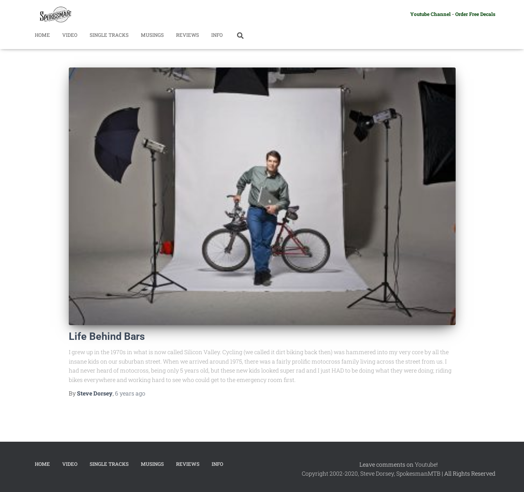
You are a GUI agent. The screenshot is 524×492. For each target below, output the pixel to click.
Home (42, 34)
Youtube (425, 464)
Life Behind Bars (107, 336)
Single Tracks (109, 34)
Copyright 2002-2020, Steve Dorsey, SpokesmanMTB (371, 473)
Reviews (187, 34)
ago (130, 393)
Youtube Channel (430, 14)
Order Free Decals (475, 14)
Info (217, 34)
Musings (152, 34)
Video (69, 34)
